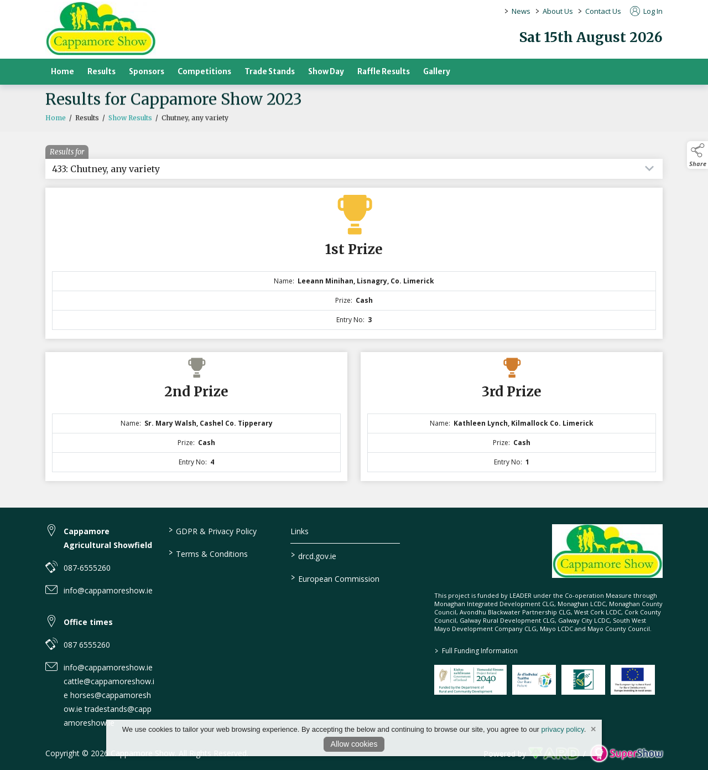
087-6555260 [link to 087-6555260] (87, 567)
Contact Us (603, 11)
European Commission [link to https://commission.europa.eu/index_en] (335, 578)
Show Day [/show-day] (326, 71)
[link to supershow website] (626, 753)
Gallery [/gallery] (436, 71)
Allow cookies (354, 744)
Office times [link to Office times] (88, 622)
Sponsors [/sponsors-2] (146, 71)
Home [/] (62, 71)
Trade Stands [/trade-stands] (269, 71)
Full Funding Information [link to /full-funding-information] (475, 650)
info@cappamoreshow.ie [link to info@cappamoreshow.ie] (108, 590)
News (521, 11)
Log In (646, 11)
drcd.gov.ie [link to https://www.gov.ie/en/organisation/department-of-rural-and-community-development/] (313, 555)
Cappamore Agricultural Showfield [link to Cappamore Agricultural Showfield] (108, 538)
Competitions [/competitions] (204, 71)
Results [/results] (101, 71)
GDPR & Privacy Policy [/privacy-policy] (212, 530)
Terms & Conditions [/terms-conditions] (207, 553)
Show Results (130, 121)
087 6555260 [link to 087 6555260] (87, 644)
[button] (697, 155)
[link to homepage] (100, 28)
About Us (558, 11)
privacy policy (563, 729)
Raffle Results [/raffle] (383, 71)
